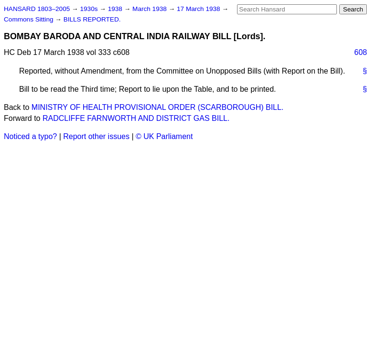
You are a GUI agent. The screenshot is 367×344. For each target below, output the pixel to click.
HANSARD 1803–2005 (37, 8)
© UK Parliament (164, 136)
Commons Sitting (29, 19)
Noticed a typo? (30, 136)
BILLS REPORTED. (92, 19)
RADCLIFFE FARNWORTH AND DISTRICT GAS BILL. (136, 118)
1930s (89, 8)
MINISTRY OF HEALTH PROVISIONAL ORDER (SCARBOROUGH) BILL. (158, 107)
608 (360, 52)
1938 (116, 8)
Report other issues (96, 136)
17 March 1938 (199, 8)
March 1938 (150, 8)
